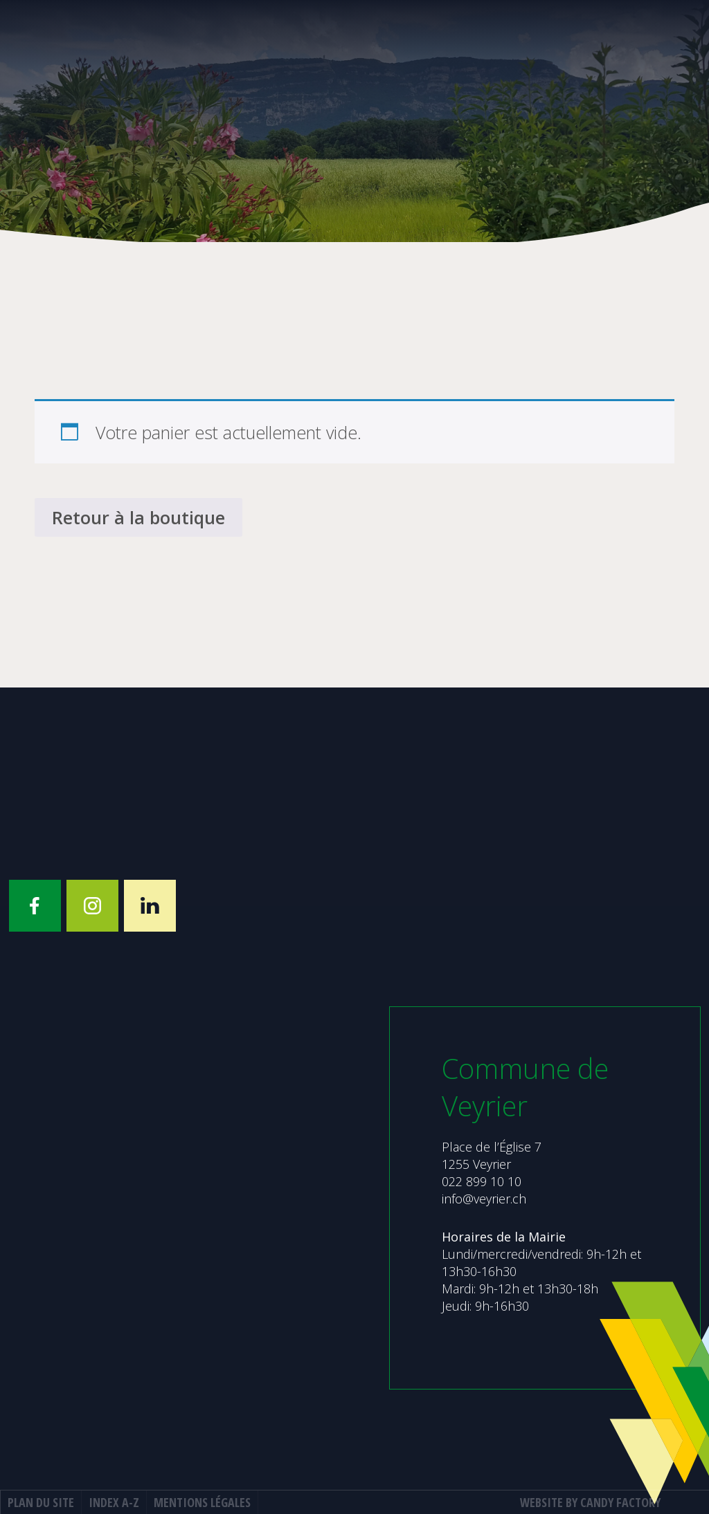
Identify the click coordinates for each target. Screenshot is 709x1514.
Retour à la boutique (138, 517)
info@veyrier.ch (484, 1198)
